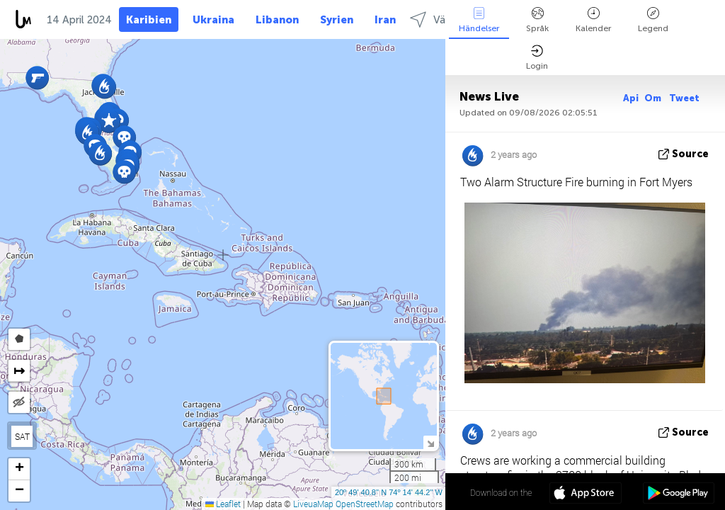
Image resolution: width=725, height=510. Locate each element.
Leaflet (223, 503)
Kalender (593, 20)
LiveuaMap (313, 503)
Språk (537, 20)
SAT (22, 436)
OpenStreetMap (365, 503)
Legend (653, 20)
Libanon (277, 19)
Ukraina (213, 19)
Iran (385, 19)
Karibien (148, 19)
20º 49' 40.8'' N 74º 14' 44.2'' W (389, 492)
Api (631, 98)
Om (653, 98)
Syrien (336, 19)
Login (537, 58)
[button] (37, 77)
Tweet (684, 98)
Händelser (479, 20)
